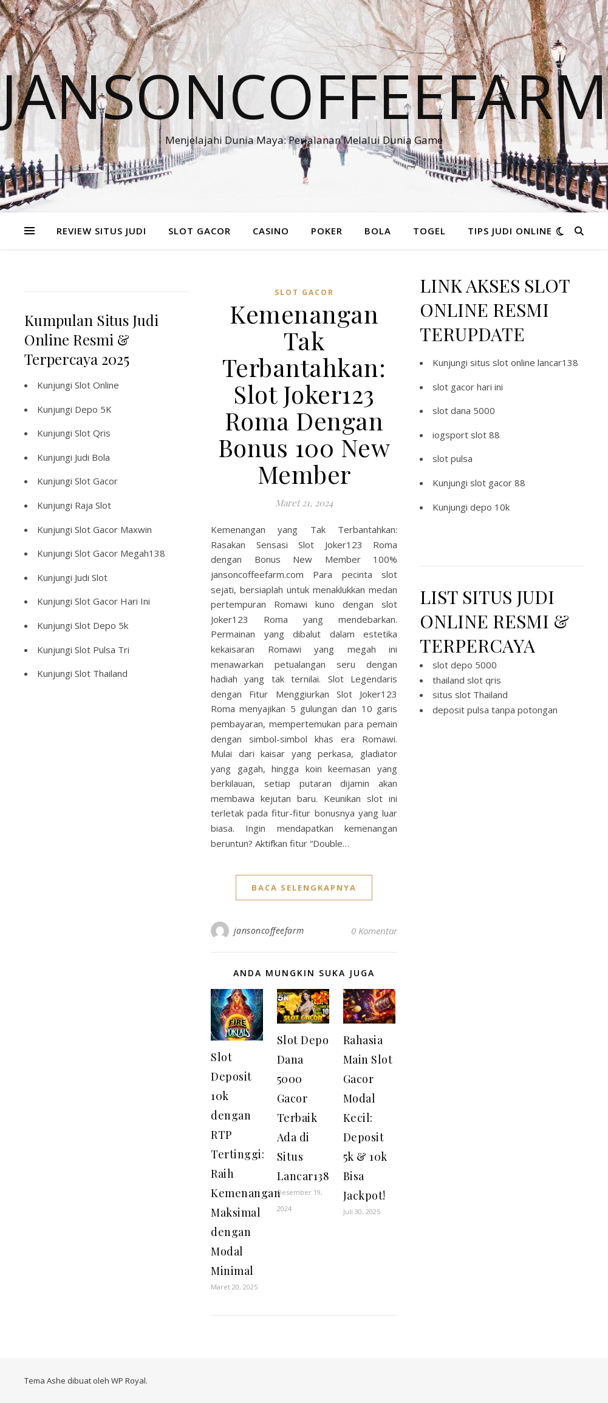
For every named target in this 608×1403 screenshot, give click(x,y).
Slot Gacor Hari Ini (112, 601)
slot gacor (304, 292)
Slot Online (97, 385)
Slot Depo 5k (101, 625)
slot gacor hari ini (467, 387)
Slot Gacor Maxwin (113, 529)
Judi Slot (91, 577)
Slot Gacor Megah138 (120, 553)
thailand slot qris (466, 680)
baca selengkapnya (304, 887)
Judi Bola (92, 457)
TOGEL (429, 231)
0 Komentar (374, 931)
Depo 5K (93, 409)
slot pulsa (452, 458)
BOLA (377, 231)
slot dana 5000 (463, 410)
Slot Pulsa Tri (102, 650)
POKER (327, 231)
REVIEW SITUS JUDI (101, 231)
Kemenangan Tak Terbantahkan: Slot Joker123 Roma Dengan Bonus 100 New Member (304, 393)
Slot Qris (93, 433)
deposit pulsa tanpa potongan (495, 710)
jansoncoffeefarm (269, 930)
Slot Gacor (96, 481)
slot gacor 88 (497, 483)
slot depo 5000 (464, 665)
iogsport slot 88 (466, 435)
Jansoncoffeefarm (304, 95)
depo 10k (490, 507)
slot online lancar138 (535, 362)
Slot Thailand (101, 673)
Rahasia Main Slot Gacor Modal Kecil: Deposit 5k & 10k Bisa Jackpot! (368, 1118)
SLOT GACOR (199, 231)
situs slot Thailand (470, 694)
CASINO (271, 231)
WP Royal (128, 1380)
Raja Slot (93, 505)
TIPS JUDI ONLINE (510, 231)
